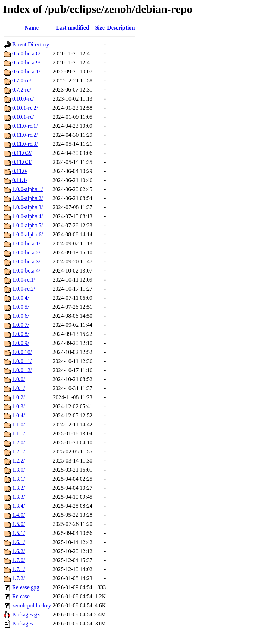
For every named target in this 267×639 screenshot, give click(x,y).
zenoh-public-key (31, 605)
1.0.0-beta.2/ (26, 252)
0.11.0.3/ (22, 162)
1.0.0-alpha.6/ (27, 234)
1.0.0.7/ (20, 325)
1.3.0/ (18, 470)
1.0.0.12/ (22, 370)
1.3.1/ (18, 479)
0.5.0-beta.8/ (26, 53)
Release (21, 596)
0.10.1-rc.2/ (25, 108)
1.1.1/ (18, 433)
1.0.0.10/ (22, 352)
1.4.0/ (18, 515)
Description (121, 28)
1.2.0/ (18, 442)
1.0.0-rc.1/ (23, 280)
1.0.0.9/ (20, 343)
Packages (22, 623)
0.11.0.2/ (22, 153)
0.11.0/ (19, 171)
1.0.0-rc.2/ (23, 289)
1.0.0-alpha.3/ (27, 207)
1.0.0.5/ (20, 307)
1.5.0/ (18, 524)
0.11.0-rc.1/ (25, 126)
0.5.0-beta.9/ (26, 62)
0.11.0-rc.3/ (25, 144)
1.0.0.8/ (20, 334)
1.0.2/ (18, 397)
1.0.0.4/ (20, 298)
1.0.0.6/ (20, 316)
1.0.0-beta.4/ (26, 271)
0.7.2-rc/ (21, 90)
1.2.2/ (18, 461)
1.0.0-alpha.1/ (27, 189)
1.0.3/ (18, 406)
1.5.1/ (18, 533)
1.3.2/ (18, 488)
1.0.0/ (18, 379)
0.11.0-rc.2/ (25, 135)
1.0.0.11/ (22, 361)
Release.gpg (25, 587)
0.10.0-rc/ (23, 99)
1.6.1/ (18, 542)
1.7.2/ (18, 578)
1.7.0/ (18, 560)
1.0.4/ (18, 415)
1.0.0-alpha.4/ (27, 216)
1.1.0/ (18, 424)
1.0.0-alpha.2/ (27, 198)
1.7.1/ (18, 569)
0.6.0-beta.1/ (26, 71)
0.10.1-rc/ (23, 117)
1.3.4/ (18, 506)
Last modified (72, 28)
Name (32, 28)
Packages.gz (26, 614)
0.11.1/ (19, 180)
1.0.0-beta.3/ (26, 262)
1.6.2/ (18, 551)
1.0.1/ (18, 388)
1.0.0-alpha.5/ (27, 225)
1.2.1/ (18, 452)
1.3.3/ (18, 497)
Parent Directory (30, 44)
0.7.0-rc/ (21, 81)
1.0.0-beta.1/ (26, 243)
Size (100, 28)
